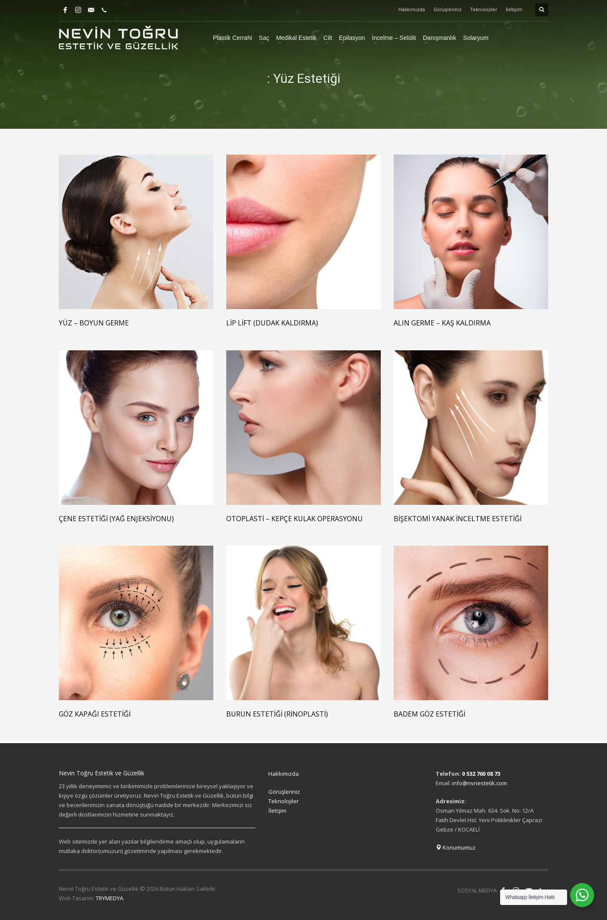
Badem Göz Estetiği (429, 714)
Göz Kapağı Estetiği (95, 714)
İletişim (514, 9)
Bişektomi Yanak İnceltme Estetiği (458, 518)
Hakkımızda (411, 9)
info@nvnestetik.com (479, 783)
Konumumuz (456, 847)
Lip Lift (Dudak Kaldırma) (272, 323)
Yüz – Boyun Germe (94, 323)
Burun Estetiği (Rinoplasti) (277, 714)
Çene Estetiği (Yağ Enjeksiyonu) (116, 518)
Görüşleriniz (447, 9)
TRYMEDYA (109, 898)
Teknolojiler (483, 9)
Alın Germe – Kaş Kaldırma (442, 323)
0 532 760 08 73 (481, 773)
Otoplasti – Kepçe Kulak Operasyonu (294, 518)
